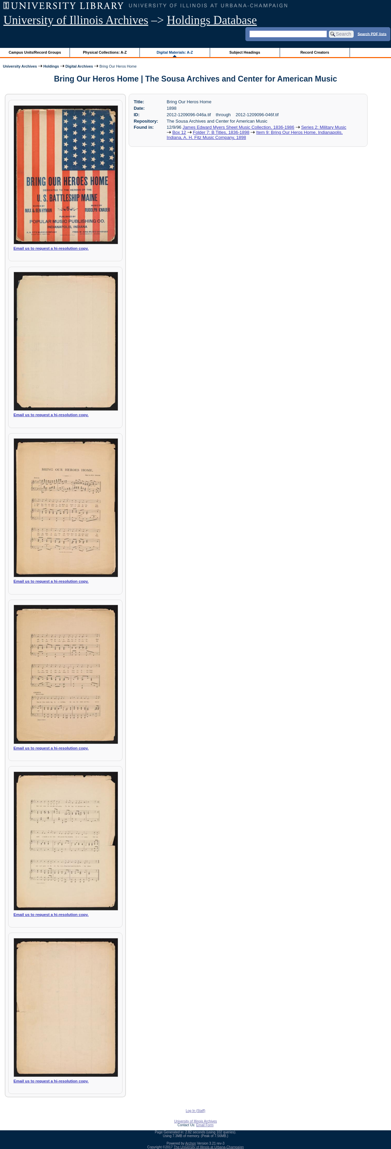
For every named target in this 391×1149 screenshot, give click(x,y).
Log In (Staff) (195, 1111)
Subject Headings (244, 52)
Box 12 (179, 132)
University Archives (20, 66)
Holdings (51, 66)
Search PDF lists (371, 34)
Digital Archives (79, 66)
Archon (190, 1143)
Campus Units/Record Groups (35, 52)
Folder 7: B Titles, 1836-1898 (221, 132)
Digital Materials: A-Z (174, 52)
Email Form (204, 1125)
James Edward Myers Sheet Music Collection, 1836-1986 (238, 127)
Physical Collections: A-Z (105, 52)
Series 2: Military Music (323, 127)
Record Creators (314, 52)
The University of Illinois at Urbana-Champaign (209, 1147)
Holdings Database (212, 20)
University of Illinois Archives (75, 20)
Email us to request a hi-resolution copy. (51, 248)
